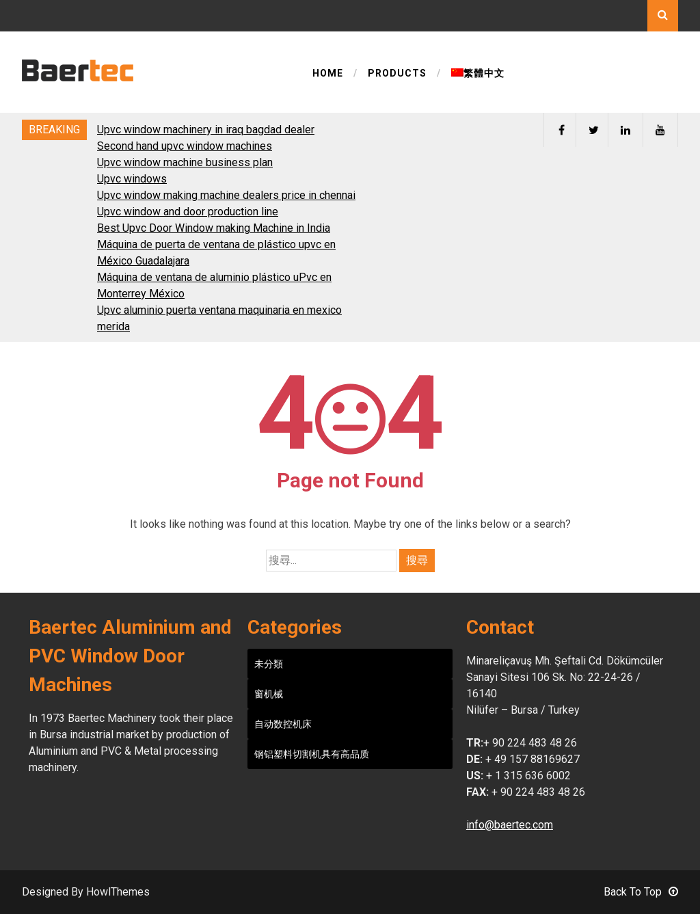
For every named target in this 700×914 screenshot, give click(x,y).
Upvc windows (132, 178)
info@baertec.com (509, 824)
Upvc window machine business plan (185, 162)
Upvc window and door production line (187, 211)
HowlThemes (118, 891)
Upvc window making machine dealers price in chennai (226, 195)
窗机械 (268, 693)
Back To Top (641, 891)
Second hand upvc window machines (184, 145)
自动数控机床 (283, 723)
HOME (327, 73)
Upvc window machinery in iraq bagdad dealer (205, 129)
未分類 (268, 663)
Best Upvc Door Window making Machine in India (213, 227)
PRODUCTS (397, 73)
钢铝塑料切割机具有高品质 (311, 754)
